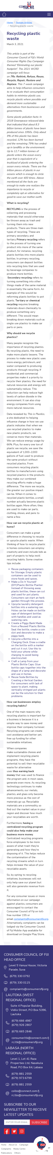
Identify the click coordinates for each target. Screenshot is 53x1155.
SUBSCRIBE (39, 1122)
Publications (6, 1153)
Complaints (6, 1149)
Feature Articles (24, 22)
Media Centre (19, 1149)
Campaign (23, 1144)
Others (17, 1153)
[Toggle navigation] (49, 14)
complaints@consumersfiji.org (31, 919)
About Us (13, 1144)
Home (10, 22)
